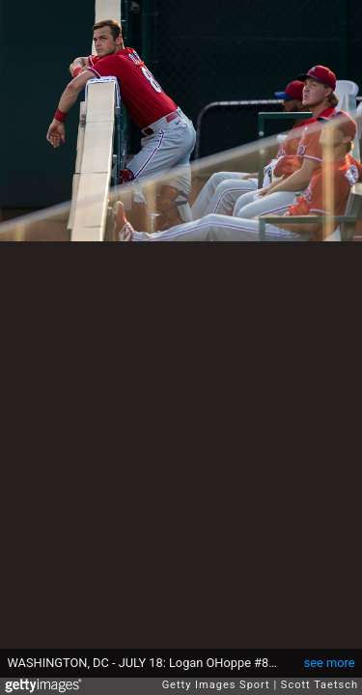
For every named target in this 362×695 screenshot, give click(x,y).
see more (329, 662)
